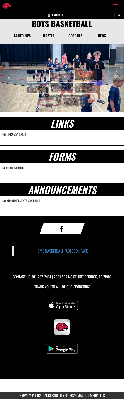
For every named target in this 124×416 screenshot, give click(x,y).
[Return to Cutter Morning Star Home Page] (7, 6)
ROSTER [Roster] (49, 35)
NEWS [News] (102, 35)
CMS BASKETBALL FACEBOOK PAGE (63, 251)
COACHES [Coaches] (75, 35)
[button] (38, 75)
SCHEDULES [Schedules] (22, 35)
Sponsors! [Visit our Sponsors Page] (81, 286)
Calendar (57, 15)
